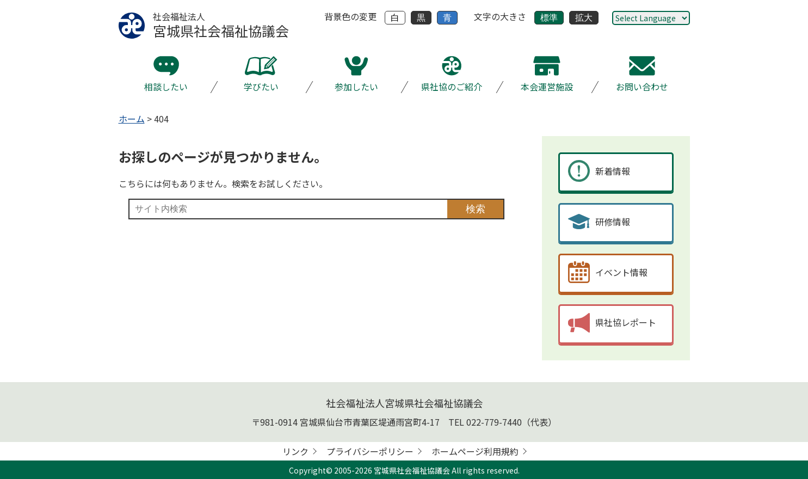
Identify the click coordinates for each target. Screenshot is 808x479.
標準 (549, 17)
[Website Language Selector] (651, 18)
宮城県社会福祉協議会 (412, 470)
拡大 (584, 17)
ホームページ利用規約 (475, 451)
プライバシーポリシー (370, 451)
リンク (295, 451)
